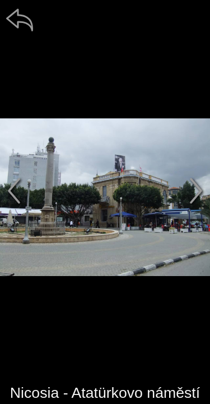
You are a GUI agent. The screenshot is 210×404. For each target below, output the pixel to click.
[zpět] (19, 19)
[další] (196, 191)
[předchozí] (14, 191)
